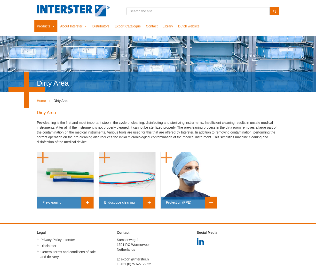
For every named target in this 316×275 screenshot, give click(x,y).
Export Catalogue (128, 26)
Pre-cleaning (52, 202)
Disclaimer (48, 246)
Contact (152, 26)
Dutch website (188, 26)
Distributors (101, 26)
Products (46, 26)
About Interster (73, 26)
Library (168, 26)
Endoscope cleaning (119, 202)
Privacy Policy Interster (57, 240)
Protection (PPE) (178, 202)
